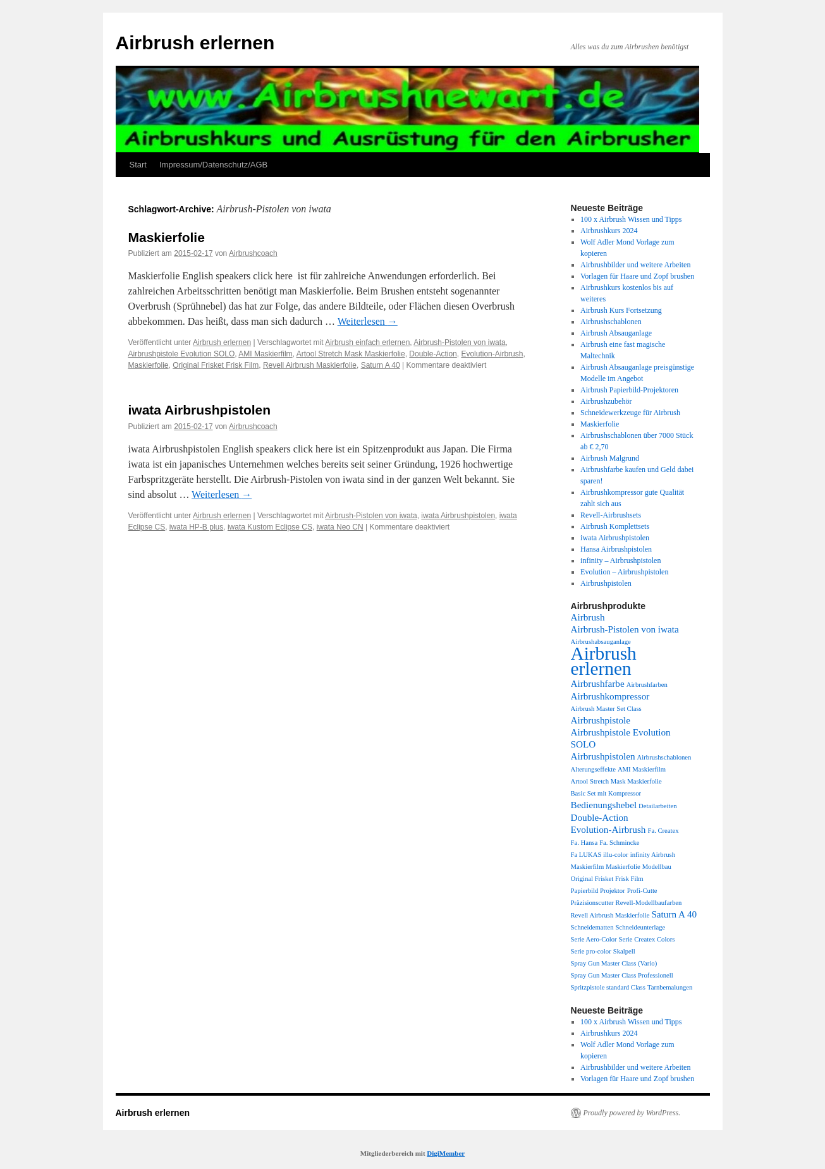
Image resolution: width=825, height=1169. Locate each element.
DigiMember (446, 1153)
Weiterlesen (368, 321)
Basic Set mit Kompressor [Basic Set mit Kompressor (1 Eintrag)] (606, 793)
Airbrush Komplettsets (614, 526)
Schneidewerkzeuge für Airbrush (630, 412)
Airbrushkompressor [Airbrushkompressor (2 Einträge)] (610, 696)
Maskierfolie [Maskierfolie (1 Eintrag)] (623, 866)
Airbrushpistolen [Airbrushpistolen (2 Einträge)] (603, 756)
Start (138, 164)
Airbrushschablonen (611, 321)
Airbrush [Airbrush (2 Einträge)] (588, 617)
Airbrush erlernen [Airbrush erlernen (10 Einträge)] (604, 661)
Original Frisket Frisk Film (216, 365)
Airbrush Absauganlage (616, 333)
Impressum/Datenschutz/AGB (213, 164)
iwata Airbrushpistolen (199, 410)
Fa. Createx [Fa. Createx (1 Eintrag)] (662, 830)
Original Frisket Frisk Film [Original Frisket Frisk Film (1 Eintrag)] (607, 878)
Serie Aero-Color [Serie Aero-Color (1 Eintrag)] (594, 939)
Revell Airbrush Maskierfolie (310, 365)
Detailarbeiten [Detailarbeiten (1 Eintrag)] (657, 806)
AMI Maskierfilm (265, 353)
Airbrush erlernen (195, 42)
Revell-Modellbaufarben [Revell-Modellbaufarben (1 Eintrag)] (649, 902)
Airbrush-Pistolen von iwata (459, 342)
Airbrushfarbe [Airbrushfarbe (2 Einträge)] (598, 683)
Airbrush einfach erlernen (367, 342)
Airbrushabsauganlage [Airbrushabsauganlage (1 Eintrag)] (601, 641)
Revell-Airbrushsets (610, 515)
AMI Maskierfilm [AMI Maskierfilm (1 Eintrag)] (642, 769)
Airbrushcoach (253, 253)
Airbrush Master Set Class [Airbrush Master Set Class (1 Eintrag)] (606, 708)
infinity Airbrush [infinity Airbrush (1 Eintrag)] (652, 854)
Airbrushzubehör (606, 401)
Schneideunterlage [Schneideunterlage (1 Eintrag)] (641, 927)
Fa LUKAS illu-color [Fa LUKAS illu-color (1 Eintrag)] (599, 854)
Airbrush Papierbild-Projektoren (629, 389)
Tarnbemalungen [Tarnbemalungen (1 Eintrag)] (669, 987)
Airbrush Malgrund (609, 458)
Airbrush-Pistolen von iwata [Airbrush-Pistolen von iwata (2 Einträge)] (625, 629)
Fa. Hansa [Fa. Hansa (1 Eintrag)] (584, 842)
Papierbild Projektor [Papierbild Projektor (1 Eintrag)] (598, 890)
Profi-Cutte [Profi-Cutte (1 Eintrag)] (642, 890)
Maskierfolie (166, 237)
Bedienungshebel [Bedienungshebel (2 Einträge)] (604, 804)
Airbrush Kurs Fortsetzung (621, 310)
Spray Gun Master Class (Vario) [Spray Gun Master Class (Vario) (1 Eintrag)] (614, 963)
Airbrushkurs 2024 (608, 230)
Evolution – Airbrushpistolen (624, 571)
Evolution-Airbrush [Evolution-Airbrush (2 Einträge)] (608, 829)
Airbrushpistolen (606, 583)
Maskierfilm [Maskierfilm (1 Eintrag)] (587, 866)
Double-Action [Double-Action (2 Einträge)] (599, 817)
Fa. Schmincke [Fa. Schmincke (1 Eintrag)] (619, 842)
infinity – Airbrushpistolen (620, 560)
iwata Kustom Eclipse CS (270, 527)
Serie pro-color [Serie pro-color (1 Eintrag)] (591, 951)
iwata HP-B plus (196, 527)
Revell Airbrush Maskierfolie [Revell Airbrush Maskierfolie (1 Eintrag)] (610, 915)
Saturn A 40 (380, 365)
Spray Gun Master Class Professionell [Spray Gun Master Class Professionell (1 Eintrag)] (622, 975)
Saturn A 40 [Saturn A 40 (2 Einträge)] (674, 914)
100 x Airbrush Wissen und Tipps (630, 219)
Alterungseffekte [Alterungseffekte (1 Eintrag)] (593, 769)
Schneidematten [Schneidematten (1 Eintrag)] (592, 927)
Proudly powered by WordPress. (632, 1112)
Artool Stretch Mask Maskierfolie (350, 353)
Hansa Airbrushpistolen (616, 549)
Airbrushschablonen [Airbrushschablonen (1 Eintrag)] (664, 757)
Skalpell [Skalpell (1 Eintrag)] (624, 951)
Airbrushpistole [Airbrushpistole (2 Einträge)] (601, 720)
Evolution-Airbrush (492, 353)
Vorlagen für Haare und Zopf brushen (637, 276)
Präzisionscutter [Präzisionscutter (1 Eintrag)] (592, 902)
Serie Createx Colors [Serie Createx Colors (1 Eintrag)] (647, 939)
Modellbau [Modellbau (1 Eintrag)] (656, 866)
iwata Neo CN (340, 527)
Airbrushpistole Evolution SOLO (181, 353)
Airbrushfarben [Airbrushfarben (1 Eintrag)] (647, 684)
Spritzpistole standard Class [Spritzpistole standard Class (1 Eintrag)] (608, 987)
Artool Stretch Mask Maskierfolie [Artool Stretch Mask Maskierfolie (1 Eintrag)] (616, 781)
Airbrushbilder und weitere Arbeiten (635, 264)
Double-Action (432, 353)
